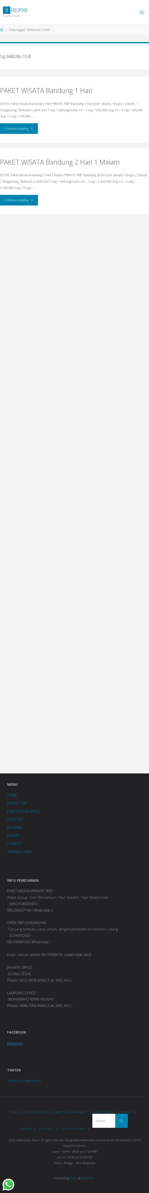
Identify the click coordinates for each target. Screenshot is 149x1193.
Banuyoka (15, 1043)
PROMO (13, 835)
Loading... (74, 493)
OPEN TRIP (15, 819)
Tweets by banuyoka (24, 1080)
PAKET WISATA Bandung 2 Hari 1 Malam (60, 162)
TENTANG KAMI (19, 851)
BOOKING (15, 827)
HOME (12, 795)
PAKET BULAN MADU (23, 811)
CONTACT (14, 843)
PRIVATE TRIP (17, 803)
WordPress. (88, 1178)
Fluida (73, 1178)
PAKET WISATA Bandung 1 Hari (46, 90)
